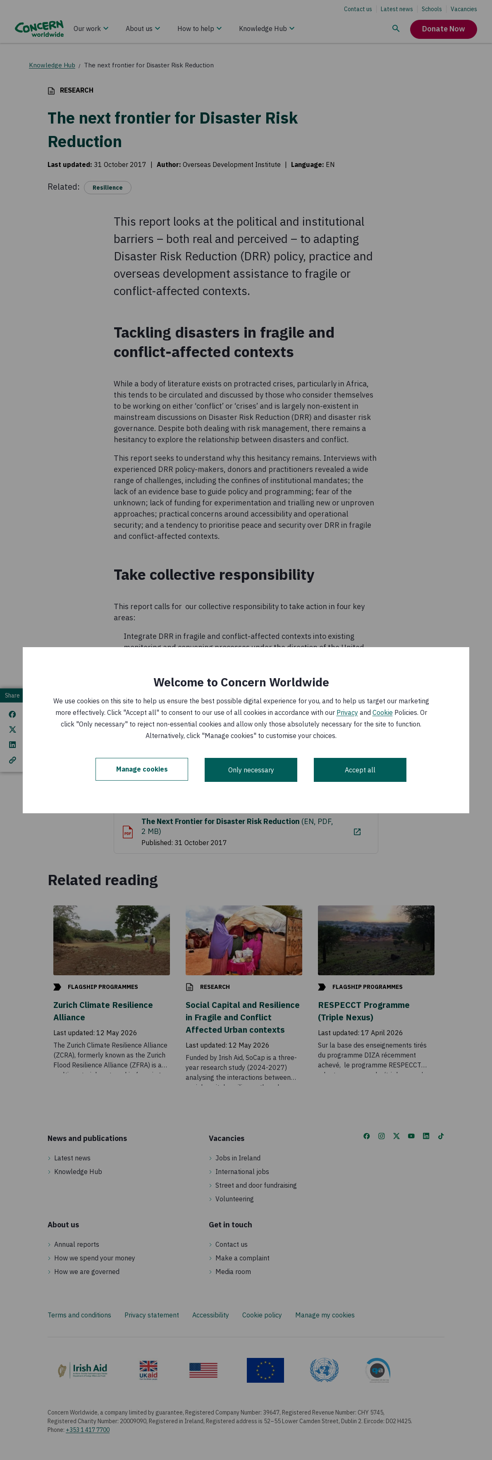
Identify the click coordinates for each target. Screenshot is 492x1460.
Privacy (347, 712)
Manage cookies (142, 770)
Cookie (383, 712)
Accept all (360, 770)
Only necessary (251, 770)
